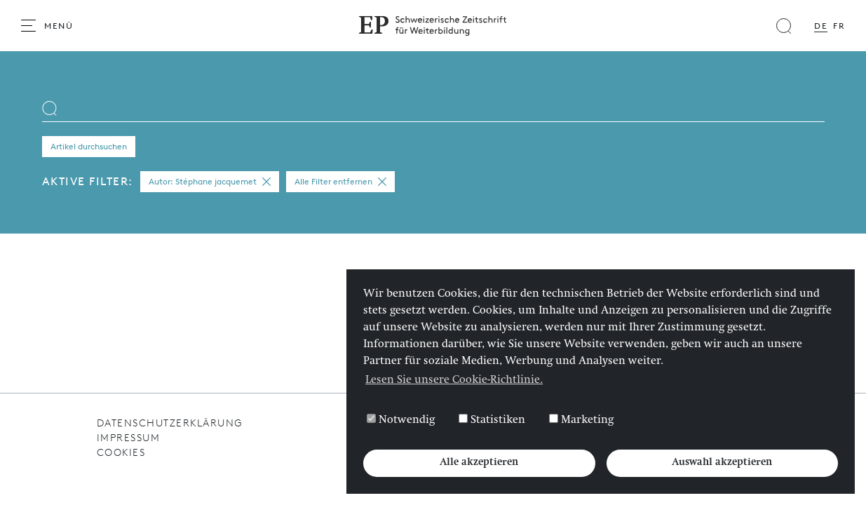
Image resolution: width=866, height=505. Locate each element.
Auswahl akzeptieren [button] (722, 463)
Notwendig (401, 420)
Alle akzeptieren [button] (479, 463)
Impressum (129, 438)
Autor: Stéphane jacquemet (210, 182)
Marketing (581, 420)
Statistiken (492, 420)
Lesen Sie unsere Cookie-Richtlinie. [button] (454, 380)
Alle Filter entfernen (340, 182)
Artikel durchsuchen (88, 147)
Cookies (121, 453)
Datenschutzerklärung (170, 423)
